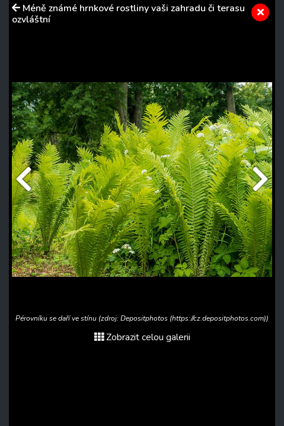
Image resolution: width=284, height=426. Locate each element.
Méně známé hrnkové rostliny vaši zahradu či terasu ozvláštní (128, 14)
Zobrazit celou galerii (142, 337)
